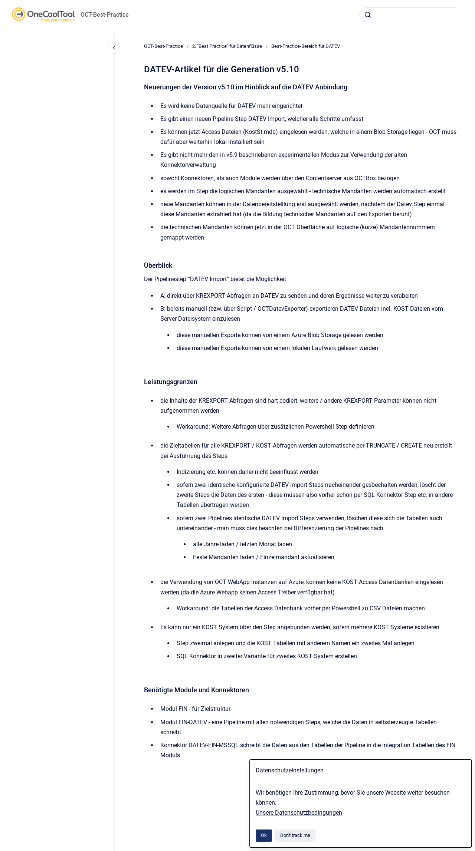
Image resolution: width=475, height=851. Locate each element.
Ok (264, 835)
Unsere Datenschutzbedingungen (299, 812)
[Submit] (368, 15)
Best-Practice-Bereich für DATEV (305, 46)
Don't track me (295, 835)
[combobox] (411, 15)
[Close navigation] (114, 48)
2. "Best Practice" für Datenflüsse (227, 46)
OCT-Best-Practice (105, 14)
